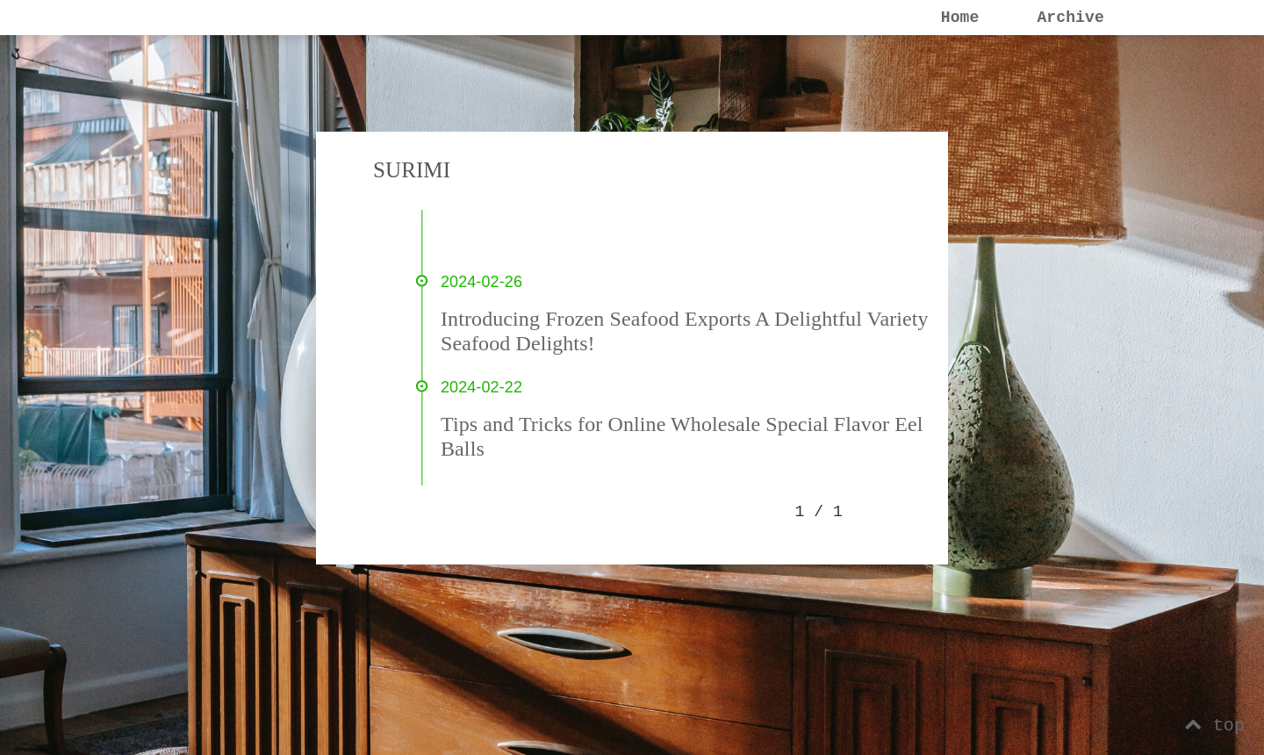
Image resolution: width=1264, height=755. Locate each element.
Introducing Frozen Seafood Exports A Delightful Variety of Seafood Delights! (696, 331)
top (1215, 725)
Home (960, 17)
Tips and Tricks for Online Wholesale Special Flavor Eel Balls (682, 436)
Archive (1070, 17)
